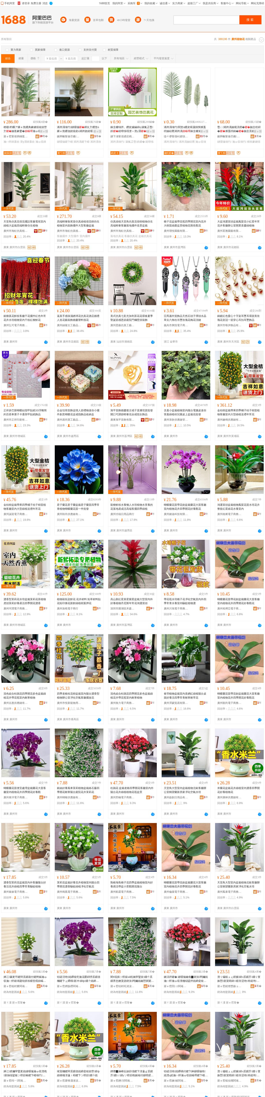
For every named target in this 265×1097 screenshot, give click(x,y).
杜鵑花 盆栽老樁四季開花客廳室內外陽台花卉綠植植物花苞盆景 (131, 790)
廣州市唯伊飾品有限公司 (229, 325)
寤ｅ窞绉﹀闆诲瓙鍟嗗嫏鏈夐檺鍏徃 (16, 1080)
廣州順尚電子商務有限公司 (229, 703)
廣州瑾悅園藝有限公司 (176, 230)
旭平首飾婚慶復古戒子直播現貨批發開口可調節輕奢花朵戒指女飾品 (131, 412)
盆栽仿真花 (145, 236)
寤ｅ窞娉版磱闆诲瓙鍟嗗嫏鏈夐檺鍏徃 (69, 986)
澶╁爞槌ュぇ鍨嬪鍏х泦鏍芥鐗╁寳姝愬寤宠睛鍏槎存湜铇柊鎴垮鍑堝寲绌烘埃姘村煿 (238, 979)
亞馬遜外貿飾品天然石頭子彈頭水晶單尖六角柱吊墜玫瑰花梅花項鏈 (185, 318)
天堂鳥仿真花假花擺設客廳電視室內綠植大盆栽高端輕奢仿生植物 (25, 223)
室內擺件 (85, 236)
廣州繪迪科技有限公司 (176, 514)
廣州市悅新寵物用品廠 (69, 703)
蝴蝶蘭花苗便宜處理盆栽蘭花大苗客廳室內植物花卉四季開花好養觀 (25, 790)
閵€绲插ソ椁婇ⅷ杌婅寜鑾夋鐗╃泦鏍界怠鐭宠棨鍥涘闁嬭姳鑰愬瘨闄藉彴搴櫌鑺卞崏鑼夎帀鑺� (132, 979)
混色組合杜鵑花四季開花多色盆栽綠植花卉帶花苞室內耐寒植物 (25, 695)
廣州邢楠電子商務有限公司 (122, 797)
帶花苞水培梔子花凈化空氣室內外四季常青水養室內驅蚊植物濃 (185, 601)
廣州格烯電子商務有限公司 (229, 514)
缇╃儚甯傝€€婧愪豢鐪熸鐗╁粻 (176, 136)
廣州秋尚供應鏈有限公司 (69, 514)
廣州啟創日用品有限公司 (176, 797)
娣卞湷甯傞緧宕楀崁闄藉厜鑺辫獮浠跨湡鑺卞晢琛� (122, 136)
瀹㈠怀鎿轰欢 (11, 141)
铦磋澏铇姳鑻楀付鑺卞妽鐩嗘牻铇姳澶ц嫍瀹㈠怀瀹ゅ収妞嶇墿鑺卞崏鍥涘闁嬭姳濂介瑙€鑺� (186, 1073)
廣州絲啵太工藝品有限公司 (69, 325)
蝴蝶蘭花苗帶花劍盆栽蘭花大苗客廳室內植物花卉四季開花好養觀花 (185, 506)
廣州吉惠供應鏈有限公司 (16, 703)
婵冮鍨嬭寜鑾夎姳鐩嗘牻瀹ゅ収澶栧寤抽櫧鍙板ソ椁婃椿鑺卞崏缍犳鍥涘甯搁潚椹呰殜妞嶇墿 (25, 1073)
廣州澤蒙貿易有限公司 (176, 703)
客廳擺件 (62, 236)
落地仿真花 (117, 236)
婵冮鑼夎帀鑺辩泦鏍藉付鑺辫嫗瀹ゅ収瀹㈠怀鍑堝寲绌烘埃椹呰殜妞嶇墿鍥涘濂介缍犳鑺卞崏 (25, 979)
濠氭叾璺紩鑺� (135, 141)
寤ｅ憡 (44, 131)
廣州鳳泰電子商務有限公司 (229, 891)
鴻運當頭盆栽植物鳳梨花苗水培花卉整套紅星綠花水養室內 (238, 506)
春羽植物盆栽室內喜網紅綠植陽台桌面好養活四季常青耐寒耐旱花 (185, 695)
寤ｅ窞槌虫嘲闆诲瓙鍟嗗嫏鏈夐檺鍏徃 (229, 1080)
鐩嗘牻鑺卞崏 (65, 141)
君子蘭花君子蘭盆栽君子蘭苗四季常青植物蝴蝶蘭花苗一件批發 (78, 506)
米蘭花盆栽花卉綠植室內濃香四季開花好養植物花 (238, 790)
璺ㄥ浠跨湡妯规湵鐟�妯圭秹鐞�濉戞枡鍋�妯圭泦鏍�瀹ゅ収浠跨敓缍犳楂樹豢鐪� (239, 129)
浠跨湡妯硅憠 (187, 141)
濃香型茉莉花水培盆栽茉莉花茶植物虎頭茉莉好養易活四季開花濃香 (25, 601)
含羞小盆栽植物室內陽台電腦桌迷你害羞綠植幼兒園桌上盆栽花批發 (185, 412)
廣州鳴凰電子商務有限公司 (69, 891)
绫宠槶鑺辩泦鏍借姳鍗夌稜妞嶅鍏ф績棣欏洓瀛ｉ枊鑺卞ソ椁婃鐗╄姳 (78, 1073)
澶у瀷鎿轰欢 (27, 141)
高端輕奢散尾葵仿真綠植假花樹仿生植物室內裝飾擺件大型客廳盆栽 (78, 223)
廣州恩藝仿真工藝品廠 (122, 325)
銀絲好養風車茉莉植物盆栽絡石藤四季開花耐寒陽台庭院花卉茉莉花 (78, 790)
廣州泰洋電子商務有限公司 (16, 797)
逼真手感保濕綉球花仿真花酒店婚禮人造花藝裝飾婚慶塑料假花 (78, 318)
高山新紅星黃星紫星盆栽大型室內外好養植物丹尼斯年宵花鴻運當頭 (131, 601)
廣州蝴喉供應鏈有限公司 (69, 797)
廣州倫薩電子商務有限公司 (176, 891)
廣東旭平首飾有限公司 (122, 419)
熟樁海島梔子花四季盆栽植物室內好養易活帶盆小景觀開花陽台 (131, 884)
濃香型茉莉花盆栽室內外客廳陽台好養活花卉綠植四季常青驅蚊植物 (25, 884)
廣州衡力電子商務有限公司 (122, 703)
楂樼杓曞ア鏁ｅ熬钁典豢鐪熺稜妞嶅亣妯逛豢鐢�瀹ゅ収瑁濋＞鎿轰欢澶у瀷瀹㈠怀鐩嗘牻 (25, 129)
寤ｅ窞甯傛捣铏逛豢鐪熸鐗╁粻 (16, 136)
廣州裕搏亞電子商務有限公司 (229, 608)
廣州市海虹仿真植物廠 (16, 230)
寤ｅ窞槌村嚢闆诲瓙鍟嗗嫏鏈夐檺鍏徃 (16, 986)
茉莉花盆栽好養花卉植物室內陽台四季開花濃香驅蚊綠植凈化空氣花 (78, 884)
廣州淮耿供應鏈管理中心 (176, 419)
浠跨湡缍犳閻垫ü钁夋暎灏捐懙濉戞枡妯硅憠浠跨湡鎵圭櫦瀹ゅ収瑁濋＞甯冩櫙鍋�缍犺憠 (185, 129)
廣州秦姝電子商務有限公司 (16, 891)
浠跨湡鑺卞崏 (81, 141)
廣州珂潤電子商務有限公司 (16, 608)
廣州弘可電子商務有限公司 (16, 325)
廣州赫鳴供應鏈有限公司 (229, 419)
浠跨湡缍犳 (117, 141)
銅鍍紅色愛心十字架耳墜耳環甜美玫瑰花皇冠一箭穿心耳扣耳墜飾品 (238, 318)
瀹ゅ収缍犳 (239, 141)
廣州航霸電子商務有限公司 (122, 891)
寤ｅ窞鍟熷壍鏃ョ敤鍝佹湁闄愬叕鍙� (229, 986)
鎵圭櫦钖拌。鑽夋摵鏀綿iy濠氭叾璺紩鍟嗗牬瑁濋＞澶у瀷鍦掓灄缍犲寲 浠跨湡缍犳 (132, 129)
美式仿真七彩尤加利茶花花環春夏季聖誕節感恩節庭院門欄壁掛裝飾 (131, 318)
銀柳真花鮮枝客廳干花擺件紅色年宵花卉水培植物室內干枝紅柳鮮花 (25, 318)
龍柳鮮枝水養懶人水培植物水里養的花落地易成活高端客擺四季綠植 (131, 506)
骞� (44, 136)
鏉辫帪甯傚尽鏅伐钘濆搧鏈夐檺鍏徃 (69, 136)
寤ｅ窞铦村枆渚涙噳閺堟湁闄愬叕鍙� (122, 986)
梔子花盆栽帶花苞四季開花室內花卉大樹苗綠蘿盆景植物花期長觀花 (185, 223)
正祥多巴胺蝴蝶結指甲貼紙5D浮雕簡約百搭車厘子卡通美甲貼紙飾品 (25, 412)
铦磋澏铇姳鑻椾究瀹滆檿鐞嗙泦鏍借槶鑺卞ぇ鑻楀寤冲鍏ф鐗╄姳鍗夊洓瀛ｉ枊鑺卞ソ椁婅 (78, 979)
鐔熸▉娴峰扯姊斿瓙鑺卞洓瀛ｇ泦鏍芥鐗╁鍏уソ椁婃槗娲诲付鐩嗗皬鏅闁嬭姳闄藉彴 (131, 1073)
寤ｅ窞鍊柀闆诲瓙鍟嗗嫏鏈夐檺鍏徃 (176, 1080)
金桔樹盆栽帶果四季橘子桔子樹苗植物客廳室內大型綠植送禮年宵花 (238, 412)
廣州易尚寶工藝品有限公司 (69, 419)
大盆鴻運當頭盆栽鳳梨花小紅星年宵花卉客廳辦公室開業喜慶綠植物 (238, 223)
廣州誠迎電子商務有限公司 (16, 514)
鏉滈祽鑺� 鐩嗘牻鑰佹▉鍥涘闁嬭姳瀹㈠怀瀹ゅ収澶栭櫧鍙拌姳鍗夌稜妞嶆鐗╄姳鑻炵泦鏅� (186, 979)
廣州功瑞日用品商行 (122, 514)
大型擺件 (73, 236)
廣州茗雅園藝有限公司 (229, 230)
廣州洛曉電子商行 (67, 608)
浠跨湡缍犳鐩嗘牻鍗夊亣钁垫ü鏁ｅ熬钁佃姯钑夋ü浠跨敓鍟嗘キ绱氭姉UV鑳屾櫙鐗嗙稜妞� (79, 129)
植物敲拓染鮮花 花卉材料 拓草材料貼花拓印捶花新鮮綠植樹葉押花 (79, 601)
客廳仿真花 (131, 236)
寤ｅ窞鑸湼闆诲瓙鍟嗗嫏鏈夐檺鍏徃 (122, 1080)
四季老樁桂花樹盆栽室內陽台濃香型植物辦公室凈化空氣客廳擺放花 (78, 695)
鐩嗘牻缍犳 (224, 141)
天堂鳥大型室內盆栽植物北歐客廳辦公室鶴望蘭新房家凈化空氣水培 (185, 790)
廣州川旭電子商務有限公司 (176, 608)
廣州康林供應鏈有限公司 (229, 797)
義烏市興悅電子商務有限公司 (176, 325)
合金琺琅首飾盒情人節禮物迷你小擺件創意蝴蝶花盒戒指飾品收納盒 (78, 412)
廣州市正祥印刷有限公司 (16, 419)
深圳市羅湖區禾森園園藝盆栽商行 (122, 608)
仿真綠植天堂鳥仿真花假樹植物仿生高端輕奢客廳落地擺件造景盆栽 (131, 223)
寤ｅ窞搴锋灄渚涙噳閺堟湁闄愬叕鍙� (69, 1080)
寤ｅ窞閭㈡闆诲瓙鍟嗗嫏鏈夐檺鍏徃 (176, 986)
